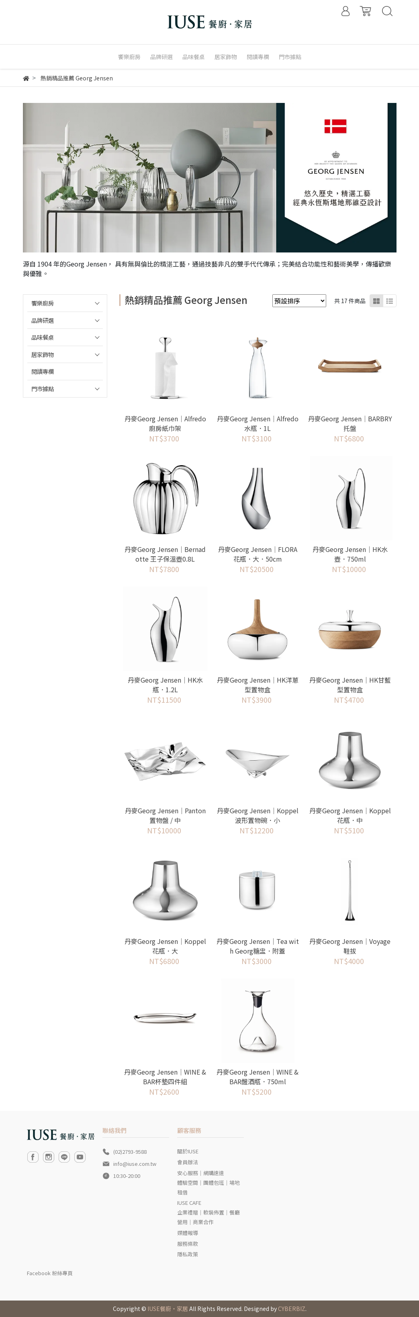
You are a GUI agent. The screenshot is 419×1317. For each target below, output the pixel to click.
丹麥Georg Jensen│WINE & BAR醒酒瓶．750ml (257, 1076)
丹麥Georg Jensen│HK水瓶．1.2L (165, 684)
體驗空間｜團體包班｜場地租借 (208, 1187)
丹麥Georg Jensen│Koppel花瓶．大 (165, 946)
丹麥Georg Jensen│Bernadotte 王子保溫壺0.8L (165, 554)
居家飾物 (42, 354)
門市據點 (42, 388)
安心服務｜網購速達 (200, 1173)
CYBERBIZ (291, 1309)
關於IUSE (187, 1151)
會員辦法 (187, 1162)
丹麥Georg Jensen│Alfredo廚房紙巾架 (165, 423)
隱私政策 (187, 1254)
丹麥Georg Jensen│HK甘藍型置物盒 (350, 684)
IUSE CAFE (189, 1202)
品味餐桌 (42, 337)
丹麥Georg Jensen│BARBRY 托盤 (350, 423)
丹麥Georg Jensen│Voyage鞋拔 (349, 946)
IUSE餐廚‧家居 (167, 1309)
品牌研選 (42, 320)
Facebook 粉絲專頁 (50, 1273)
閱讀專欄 (42, 371)
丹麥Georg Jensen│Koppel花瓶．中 (350, 815)
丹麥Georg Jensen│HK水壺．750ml (350, 554)
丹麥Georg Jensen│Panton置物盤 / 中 (165, 815)
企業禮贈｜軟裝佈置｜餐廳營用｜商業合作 (208, 1217)
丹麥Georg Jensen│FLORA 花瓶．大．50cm (257, 554)
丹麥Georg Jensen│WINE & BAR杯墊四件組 (165, 1076)
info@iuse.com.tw (134, 1163)
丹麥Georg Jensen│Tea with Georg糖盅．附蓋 (258, 946)
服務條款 (187, 1243)
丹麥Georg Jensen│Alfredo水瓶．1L (257, 423)
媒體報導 (187, 1233)
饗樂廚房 (42, 303)
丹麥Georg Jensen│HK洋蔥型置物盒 (257, 684)
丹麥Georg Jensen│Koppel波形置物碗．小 (257, 815)
